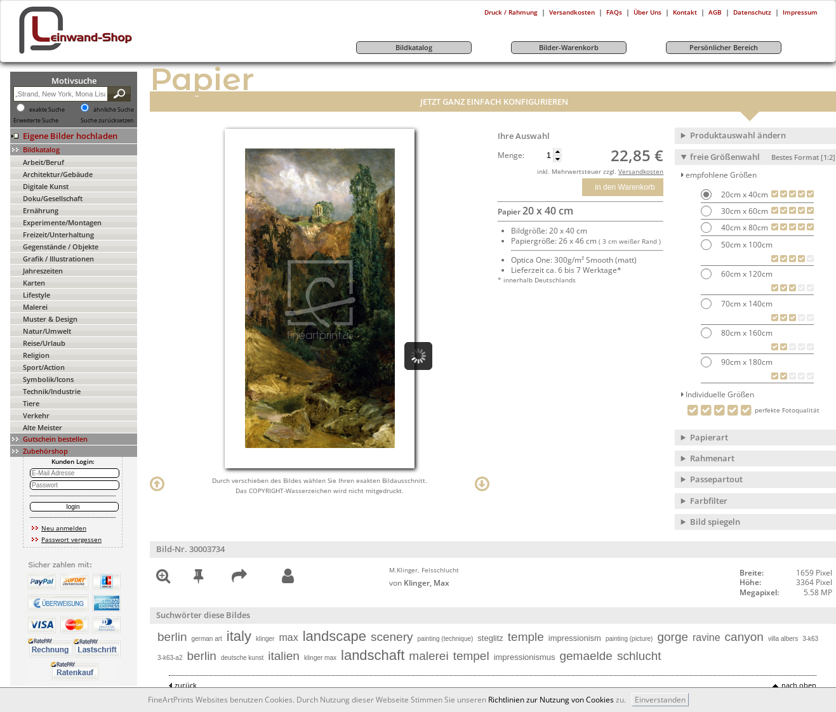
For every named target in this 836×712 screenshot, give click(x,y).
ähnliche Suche (113, 110)
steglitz (490, 638)
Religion (36, 355)
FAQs (614, 12)
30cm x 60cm (743, 211)
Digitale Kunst (46, 186)
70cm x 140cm (746, 303)
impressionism (574, 638)
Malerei (35, 307)
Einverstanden (660, 699)
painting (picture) (629, 638)
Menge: (511, 155)
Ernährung (40, 210)
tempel (471, 656)
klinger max (320, 657)
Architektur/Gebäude (58, 174)
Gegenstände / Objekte (60, 246)
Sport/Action (44, 367)
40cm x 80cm (743, 227)
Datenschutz (752, 12)
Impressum (800, 12)
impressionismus (524, 657)
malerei (428, 656)
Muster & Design (50, 319)
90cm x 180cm (746, 362)
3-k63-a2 (169, 657)
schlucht (639, 656)
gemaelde (585, 656)
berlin (172, 636)
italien (284, 656)
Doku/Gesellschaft (53, 198)
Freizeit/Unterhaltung (58, 234)
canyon (744, 636)
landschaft (372, 655)
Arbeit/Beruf (43, 162)
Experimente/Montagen (62, 222)
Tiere (31, 403)
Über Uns (647, 12)
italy (239, 636)
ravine (706, 637)
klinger (265, 638)
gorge (672, 636)
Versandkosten (572, 12)
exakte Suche (47, 110)
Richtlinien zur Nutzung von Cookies (551, 699)
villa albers (783, 638)
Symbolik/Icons (48, 379)
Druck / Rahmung (511, 12)
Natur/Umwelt (47, 331)
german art (206, 638)
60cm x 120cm (746, 273)
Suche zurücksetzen (107, 120)
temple (526, 636)
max (288, 637)
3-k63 (810, 638)
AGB (715, 12)
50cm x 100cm (746, 244)
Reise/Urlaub (44, 343)
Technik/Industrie (52, 391)
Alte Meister (42, 427)
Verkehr (36, 415)
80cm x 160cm (746, 332)
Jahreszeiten (43, 270)
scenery (392, 636)
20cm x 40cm (743, 194)
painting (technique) (446, 638)
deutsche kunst (242, 657)
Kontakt (685, 12)
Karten (34, 282)
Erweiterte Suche (35, 120)
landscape (334, 636)
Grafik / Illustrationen (58, 258)
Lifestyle (36, 295)
